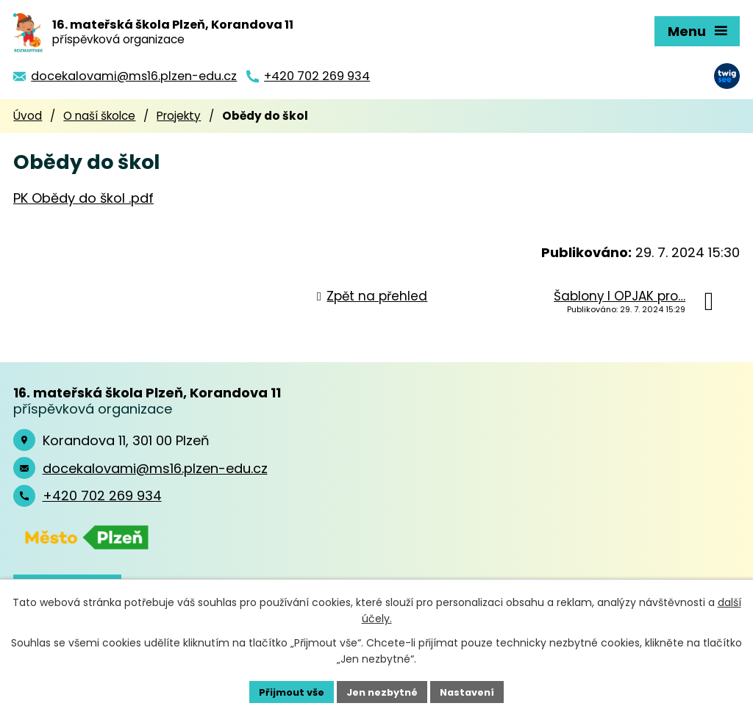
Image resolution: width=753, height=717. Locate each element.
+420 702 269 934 (102, 495)
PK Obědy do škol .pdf (83, 198)
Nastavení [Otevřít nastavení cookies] (473, 690)
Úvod (27, 115)
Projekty (179, 115)
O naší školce (99, 115)
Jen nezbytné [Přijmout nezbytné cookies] (382, 690)
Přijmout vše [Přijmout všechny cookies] (285, 690)
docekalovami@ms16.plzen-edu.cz (155, 468)
